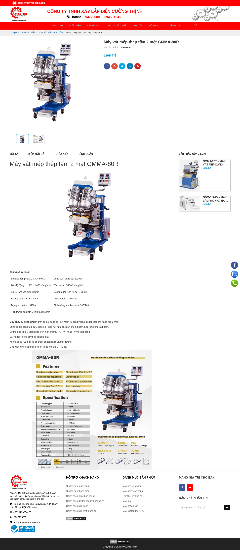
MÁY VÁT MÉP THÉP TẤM (51, 31)
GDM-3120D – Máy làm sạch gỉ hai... (215, 198)
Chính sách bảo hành (77, 504)
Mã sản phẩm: (111, 46)
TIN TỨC (129, 25)
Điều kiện (62, 153)
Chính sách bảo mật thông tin (81, 509)
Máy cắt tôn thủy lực (133, 509)
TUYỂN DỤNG (160, 25)
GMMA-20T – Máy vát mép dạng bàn (214, 163)
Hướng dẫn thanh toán (77, 490)
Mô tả (14, 153)
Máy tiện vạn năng (132, 485)
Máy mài (126, 499)
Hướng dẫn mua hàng (77, 485)
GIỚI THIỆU (72, 25)
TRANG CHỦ (56, 25)
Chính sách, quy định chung (80, 495)
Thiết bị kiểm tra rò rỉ (133, 495)
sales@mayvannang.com (28, 2)
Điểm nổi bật (37, 153)
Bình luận (86, 153)
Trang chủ (14, 31)
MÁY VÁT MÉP (29, 31)
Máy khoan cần (130, 504)
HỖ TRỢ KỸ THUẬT (110, 25)
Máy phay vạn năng (132, 490)
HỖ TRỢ (142, 25)
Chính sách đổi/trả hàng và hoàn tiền (85, 499)
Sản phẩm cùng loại (193, 153)
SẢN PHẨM (88, 25)
